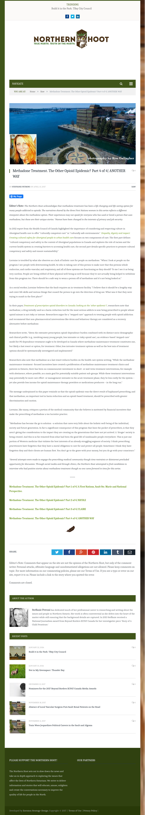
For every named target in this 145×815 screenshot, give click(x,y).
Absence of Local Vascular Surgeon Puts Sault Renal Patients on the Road (64, 706)
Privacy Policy (90, 810)
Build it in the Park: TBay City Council (72, 8)
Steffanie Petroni (21, 187)
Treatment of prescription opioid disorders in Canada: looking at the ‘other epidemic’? (65, 305)
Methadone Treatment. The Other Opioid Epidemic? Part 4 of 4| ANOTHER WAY (51, 518)
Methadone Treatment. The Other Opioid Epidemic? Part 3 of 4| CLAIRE (47, 509)
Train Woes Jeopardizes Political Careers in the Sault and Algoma (60, 725)
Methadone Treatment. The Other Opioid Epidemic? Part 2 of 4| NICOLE (47, 500)
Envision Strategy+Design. (36, 810)
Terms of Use (75, 810)
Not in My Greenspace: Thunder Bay (47, 670)
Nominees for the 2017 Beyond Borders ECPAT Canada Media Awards (62, 688)
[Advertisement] (72, 64)
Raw (134, 187)
